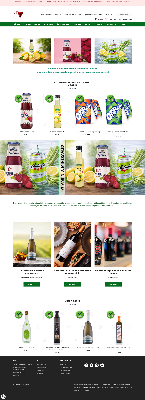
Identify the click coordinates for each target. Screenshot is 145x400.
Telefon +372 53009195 (105, 15)
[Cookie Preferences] (3, 396)
